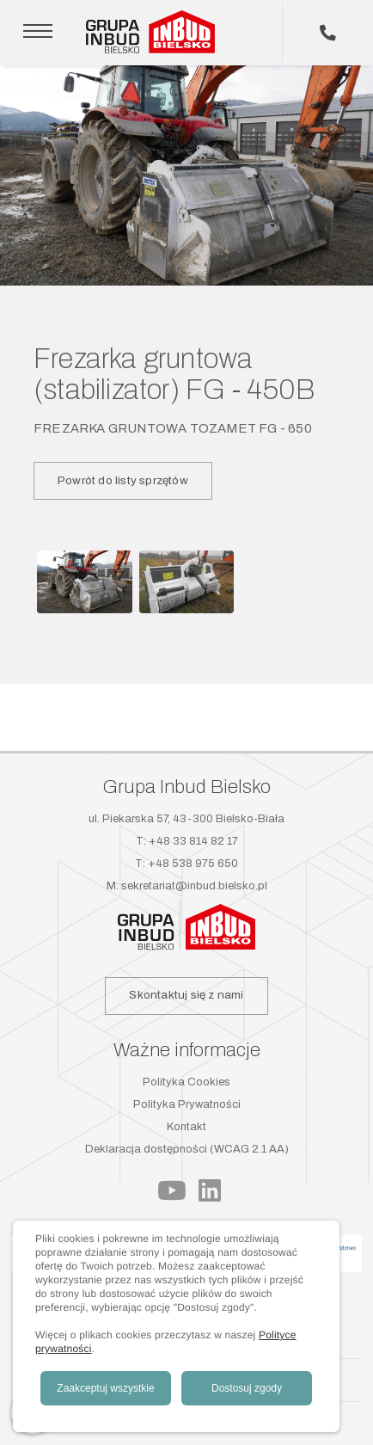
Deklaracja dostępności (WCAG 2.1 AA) (187, 1149)
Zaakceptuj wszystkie (105, 1388)
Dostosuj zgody (246, 1388)
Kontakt (186, 1127)
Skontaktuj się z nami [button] (186, 994)
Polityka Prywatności (187, 1104)
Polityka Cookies (186, 1082)
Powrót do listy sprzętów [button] (123, 480)
